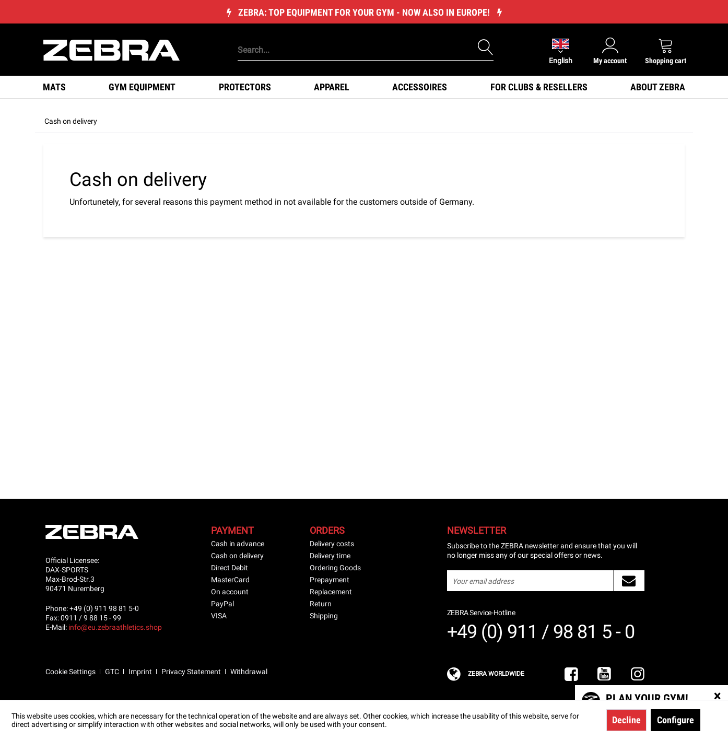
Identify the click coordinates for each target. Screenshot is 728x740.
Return (321, 604)
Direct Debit (229, 567)
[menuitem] (348, 34)
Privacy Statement (191, 671)
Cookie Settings (70, 671)
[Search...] (366, 50)
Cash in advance (237, 543)
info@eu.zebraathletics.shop (115, 627)
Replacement (331, 592)
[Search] (486, 47)
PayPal (222, 604)
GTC (112, 671)
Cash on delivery (237, 555)
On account (230, 592)
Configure (675, 719)
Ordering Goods (335, 567)
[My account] (610, 51)
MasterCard (230, 579)
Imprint (140, 671)
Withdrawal (248, 671)
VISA (219, 616)
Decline (626, 719)
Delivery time (330, 555)
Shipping (324, 616)
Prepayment (329, 579)
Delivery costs (332, 543)
